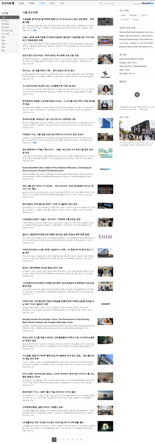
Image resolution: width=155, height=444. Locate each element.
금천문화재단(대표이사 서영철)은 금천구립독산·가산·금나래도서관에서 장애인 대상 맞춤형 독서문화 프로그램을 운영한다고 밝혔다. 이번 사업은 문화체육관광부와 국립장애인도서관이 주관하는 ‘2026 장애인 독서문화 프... (58, 60)
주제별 (31, 3)
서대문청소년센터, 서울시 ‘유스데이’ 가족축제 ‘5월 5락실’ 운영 (51, 219)
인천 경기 (5, 21)
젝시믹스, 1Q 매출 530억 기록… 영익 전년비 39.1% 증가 (48, 70)
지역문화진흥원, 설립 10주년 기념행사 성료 (42, 407)
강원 (3, 37)
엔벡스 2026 (124, 70)
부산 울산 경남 (7, 31)
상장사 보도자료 (127, 28)
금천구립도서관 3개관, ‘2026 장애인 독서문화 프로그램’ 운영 (50, 55)
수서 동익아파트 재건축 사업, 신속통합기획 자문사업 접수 (49, 86)
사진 (62, 3)
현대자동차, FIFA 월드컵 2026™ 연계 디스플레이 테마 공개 (49, 204)
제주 (3, 47)
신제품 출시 (133, 15)
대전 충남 (5, 24)
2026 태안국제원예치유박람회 (131, 59)
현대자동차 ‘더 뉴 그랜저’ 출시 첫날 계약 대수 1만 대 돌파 (49, 392)
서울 (3, 17)
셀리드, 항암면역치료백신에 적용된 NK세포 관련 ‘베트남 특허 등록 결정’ (56, 234)
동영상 (122, 81)
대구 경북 (5, 34)
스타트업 (135, 19)
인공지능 (144, 15)
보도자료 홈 (8, 3)
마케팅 (123, 15)
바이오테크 (125, 19)
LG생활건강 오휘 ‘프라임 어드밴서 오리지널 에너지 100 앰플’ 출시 (53, 422)
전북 (3, 44)
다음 (153, 130)
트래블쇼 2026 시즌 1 (128, 63)
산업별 (21, 3)
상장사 (52, 3)
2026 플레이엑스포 (127, 73)
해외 (3, 50)
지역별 (42, 3)
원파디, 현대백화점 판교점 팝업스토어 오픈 (42, 268)
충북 (3, 40)
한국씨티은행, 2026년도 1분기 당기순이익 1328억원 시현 (49, 119)
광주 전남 (5, 27)
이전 (121, 130)
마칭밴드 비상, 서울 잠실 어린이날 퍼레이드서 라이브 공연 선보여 (52, 134)
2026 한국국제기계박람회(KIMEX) (133, 66)
